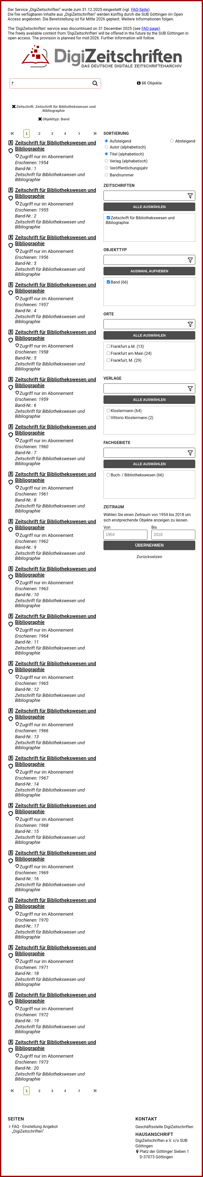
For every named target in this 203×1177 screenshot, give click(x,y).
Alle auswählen (149, 207)
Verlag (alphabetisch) (126, 161)
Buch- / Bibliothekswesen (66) (135, 475)
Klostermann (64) (124, 410)
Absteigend (182, 141)
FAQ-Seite (139, 9)
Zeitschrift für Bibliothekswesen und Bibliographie (140, 220)
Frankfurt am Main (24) (129, 353)
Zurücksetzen (149, 557)
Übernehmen (149, 545)
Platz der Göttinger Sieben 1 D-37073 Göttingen (164, 1154)
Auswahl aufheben (149, 271)
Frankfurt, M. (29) (124, 360)
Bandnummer (119, 175)
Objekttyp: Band (53, 119)
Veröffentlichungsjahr (126, 168)
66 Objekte (149, 83)
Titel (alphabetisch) (124, 154)
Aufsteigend (118, 141)
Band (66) (117, 282)
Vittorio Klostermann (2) (130, 417)
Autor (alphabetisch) (125, 147)
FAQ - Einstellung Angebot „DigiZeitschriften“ (35, 1129)
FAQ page (149, 28)
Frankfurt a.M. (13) (125, 346)
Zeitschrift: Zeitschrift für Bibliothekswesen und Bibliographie (54, 109)
